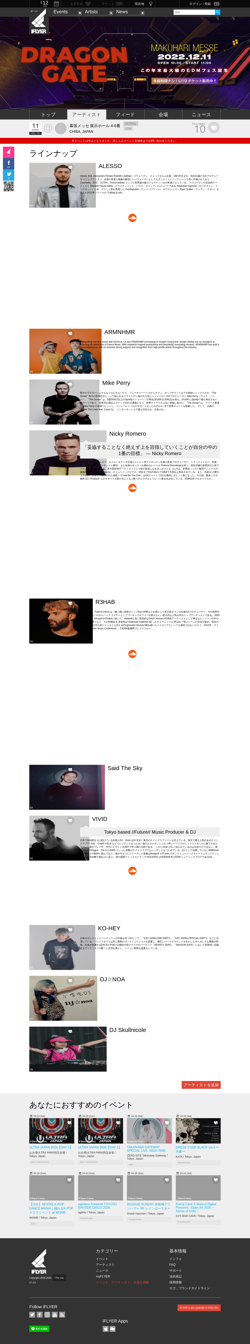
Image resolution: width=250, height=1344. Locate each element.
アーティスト (86, 114)
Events (61, 11)
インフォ (175, 1259)
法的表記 (175, 1276)
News (122, 11)
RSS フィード (62, 1315)
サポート (175, 1270)
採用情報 (175, 1282)
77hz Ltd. (59, 1278)
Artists (91, 11)
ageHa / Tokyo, (91, 1212)
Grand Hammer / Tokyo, (145, 1213)
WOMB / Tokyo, (42, 1217)
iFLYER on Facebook (40, 1315)
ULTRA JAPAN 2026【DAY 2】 (99, 1147)
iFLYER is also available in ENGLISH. (199, 1307)
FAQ (172, 1264)
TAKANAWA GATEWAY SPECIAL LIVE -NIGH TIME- (147, 1149)
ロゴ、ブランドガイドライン (189, 1288)
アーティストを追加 (201, 1085)
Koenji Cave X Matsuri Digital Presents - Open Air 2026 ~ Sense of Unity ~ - (196, 1207)
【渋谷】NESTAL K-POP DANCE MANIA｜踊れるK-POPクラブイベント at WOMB (51, 1208)
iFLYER (39, 1261)
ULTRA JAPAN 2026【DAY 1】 (51, 1147)
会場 (163, 114)
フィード (125, 114)
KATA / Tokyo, (188, 1156)
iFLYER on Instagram (47, 1315)
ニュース (201, 114)
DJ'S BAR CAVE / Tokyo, (195, 1215)
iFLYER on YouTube (55, 1315)
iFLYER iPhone (106, 1329)
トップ (48, 114)
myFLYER (103, 1276)
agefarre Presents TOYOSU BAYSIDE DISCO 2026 (97, 1205)
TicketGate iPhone (112, 1329)
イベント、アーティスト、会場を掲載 (122, 1282)
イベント (102, 1259)
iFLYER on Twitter (32, 1315)
